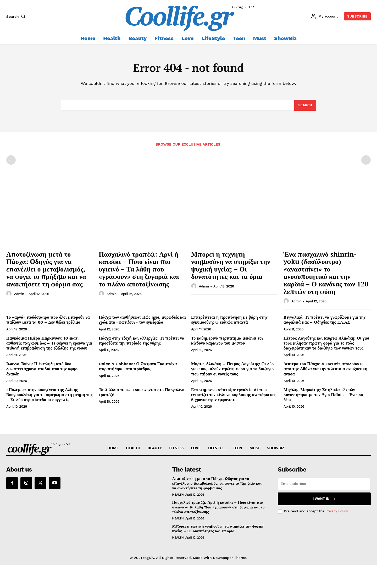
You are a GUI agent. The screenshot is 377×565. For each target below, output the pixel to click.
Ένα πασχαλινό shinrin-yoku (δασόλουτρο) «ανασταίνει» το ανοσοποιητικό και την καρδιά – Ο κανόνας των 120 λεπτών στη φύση (326, 273)
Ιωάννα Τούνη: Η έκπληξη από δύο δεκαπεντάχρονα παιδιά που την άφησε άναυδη (42, 368)
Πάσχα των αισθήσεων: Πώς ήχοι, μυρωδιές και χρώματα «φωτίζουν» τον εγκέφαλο (142, 320)
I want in (324, 498)
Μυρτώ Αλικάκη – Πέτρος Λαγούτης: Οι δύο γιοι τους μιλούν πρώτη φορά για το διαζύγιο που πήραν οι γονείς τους (232, 368)
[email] (324, 483)
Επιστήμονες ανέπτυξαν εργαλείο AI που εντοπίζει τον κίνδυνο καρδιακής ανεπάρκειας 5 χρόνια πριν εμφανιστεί (233, 394)
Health (178, 494)
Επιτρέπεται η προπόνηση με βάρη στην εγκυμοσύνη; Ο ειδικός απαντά (229, 320)
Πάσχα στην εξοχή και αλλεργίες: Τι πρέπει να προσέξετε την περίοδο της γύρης (141, 341)
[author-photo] (9, 294)
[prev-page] (11, 160)
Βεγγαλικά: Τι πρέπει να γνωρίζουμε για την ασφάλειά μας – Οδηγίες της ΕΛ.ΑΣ (324, 320)
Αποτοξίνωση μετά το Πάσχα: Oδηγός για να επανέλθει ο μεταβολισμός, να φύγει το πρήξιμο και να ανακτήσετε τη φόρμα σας (46, 269)
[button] (17, 16)
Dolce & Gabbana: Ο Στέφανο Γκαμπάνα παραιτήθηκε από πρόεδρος (138, 366)
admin (19, 294)
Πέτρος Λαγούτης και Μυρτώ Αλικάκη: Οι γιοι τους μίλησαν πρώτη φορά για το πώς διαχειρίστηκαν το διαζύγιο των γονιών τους (326, 343)
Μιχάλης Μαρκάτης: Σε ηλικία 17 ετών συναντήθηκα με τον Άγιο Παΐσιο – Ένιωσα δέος (323, 394)
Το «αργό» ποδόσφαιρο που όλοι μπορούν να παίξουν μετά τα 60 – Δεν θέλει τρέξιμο (48, 320)
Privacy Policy (336, 511)
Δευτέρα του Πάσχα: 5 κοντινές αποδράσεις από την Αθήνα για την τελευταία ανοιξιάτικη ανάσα (325, 368)
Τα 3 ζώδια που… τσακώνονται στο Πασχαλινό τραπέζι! (141, 392)
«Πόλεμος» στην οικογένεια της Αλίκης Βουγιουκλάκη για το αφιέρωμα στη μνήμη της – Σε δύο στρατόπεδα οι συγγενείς (49, 394)
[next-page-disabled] (366, 160)
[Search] (305, 105)
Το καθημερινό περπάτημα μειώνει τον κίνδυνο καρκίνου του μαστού (227, 341)
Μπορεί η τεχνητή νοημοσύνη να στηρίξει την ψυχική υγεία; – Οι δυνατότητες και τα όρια (230, 265)
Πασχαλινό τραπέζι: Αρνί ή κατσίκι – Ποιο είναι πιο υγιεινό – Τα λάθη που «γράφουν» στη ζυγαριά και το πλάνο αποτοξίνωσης (139, 269)
